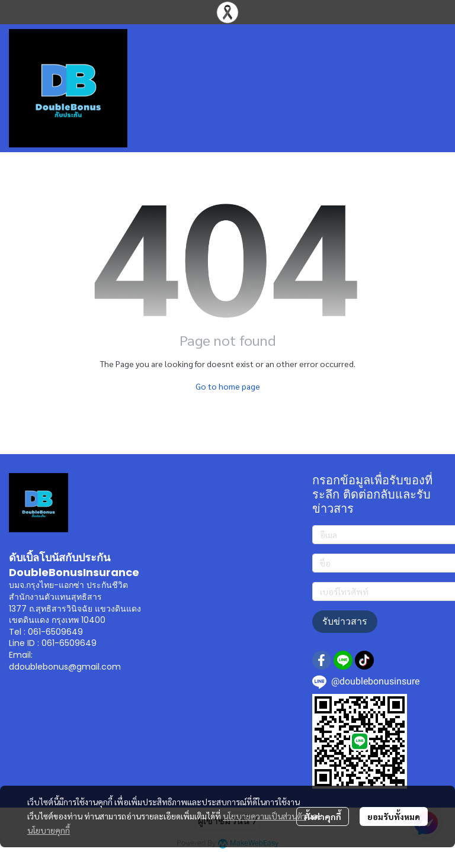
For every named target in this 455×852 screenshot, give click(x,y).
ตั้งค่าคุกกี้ (322, 816)
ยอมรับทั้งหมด (393, 816)
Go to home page (228, 386)
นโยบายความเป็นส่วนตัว (264, 816)
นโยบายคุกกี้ (48, 830)
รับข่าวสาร (344, 621)
